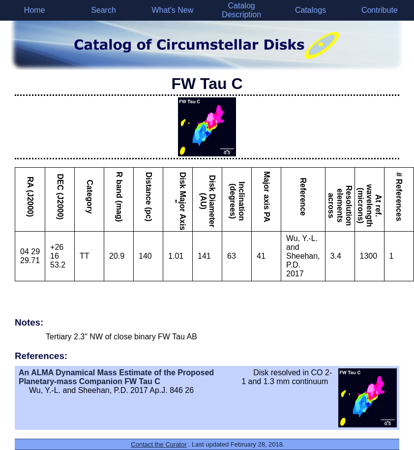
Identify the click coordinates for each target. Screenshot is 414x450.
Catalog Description (241, 10)
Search (103, 10)
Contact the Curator (158, 444)
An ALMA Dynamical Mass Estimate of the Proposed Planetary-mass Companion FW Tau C (116, 377)
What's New (172, 10)
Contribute (379, 10)
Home (34, 10)
